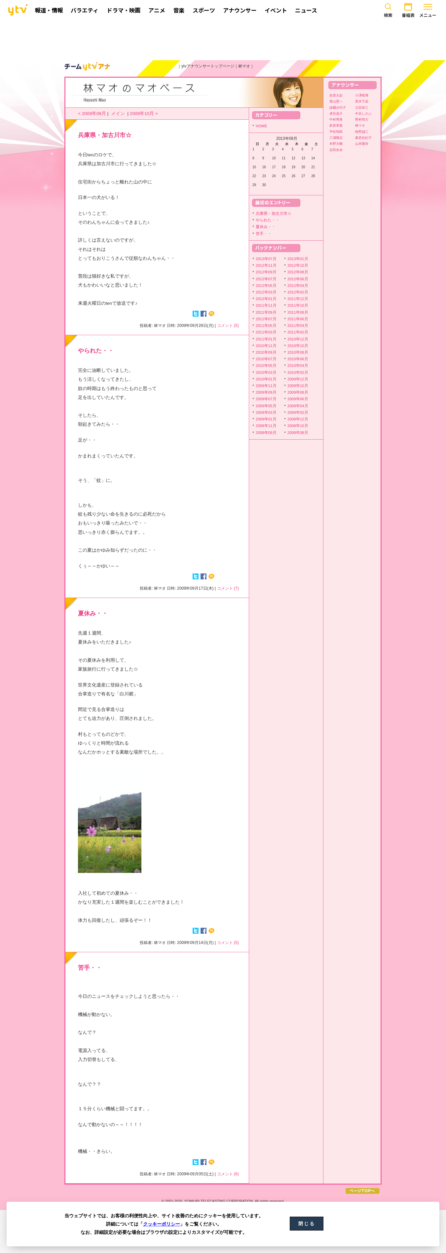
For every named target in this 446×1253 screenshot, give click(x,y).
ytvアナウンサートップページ (207, 66)
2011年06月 (297, 319)
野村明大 (361, 119)
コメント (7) (228, 588)
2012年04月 (297, 286)
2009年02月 (297, 412)
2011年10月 (297, 305)
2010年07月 (266, 359)
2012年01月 (266, 299)
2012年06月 (297, 279)
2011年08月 (297, 312)
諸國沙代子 (337, 107)
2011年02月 (297, 332)
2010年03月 (266, 372)
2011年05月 (266, 326)
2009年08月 (297, 392)
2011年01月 (266, 339)
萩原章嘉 (336, 125)
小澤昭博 (361, 95)
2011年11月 (266, 305)
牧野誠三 (361, 132)
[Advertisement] (223, 39)
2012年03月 (266, 292)
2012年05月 (266, 286)
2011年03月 (266, 332)
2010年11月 (266, 346)
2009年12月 (297, 379)
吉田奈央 (336, 150)
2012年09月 (266, 272)
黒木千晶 (361, 101)
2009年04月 (297, 406)
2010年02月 (297, 372)
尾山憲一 (336, 101)
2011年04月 (297, 326)
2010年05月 (266, 366)
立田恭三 (361, 107)
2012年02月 (297, 292)
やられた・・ (96, 350)
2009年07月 (266, 399)
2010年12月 (297, 339)
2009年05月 (266, 406)
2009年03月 (266, 412)
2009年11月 (266, 386)
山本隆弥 (361, 143)
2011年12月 (297, 299)
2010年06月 (297, 359)
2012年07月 (266, 279)
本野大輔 (336, 143)
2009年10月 (297, 386)
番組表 (408, 9)
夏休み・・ (93, 613)
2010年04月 (297, 366)
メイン (118, 113)
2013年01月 (297, 259)
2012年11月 (266, 265)
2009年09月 (266, 392)
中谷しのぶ (363, 113)
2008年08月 (297, 433)
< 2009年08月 (92, 113)
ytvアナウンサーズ (87, 66)
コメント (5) (228, 325)
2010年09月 (266, 352)
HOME (261, 126)
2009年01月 (266, 419)
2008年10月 (297, 426)
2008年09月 (266, 433)
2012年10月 (297, 265)
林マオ (244, 66)
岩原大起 (336, 95)
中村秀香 (336, 119)
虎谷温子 (336, 113)
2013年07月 (266, 259)
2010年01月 (266, 379)
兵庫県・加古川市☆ (104, 135)
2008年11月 (266, 426)
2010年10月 (297, 346)
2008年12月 (297, 419)
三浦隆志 (336, 137)
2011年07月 (266, 319)
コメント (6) (228, 1174)
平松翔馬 (336, 132)
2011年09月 (266, 312)
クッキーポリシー (161, 1224)
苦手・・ (90, 967)
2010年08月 (297, 352)
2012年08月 (297, 272)
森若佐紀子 (363, 137)
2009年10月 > (144, 113)
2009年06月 (297, 399)
